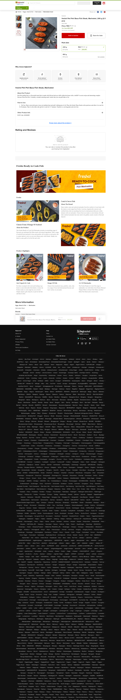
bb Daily (17, 350)
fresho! (64, 16)
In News (17, 336)
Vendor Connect (51, 345)
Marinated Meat (20, 308)
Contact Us (49, 336)
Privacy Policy (19, 342)
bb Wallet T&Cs (50, 342)
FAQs (47, 333)
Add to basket (73, 36)
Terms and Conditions (21, 347)
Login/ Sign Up (97, 3)
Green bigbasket (20, 339)
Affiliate (17, 345)
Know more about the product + (60, 123)
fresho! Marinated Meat (28, 314)
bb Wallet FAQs (50, 339)
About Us (18, 333)
